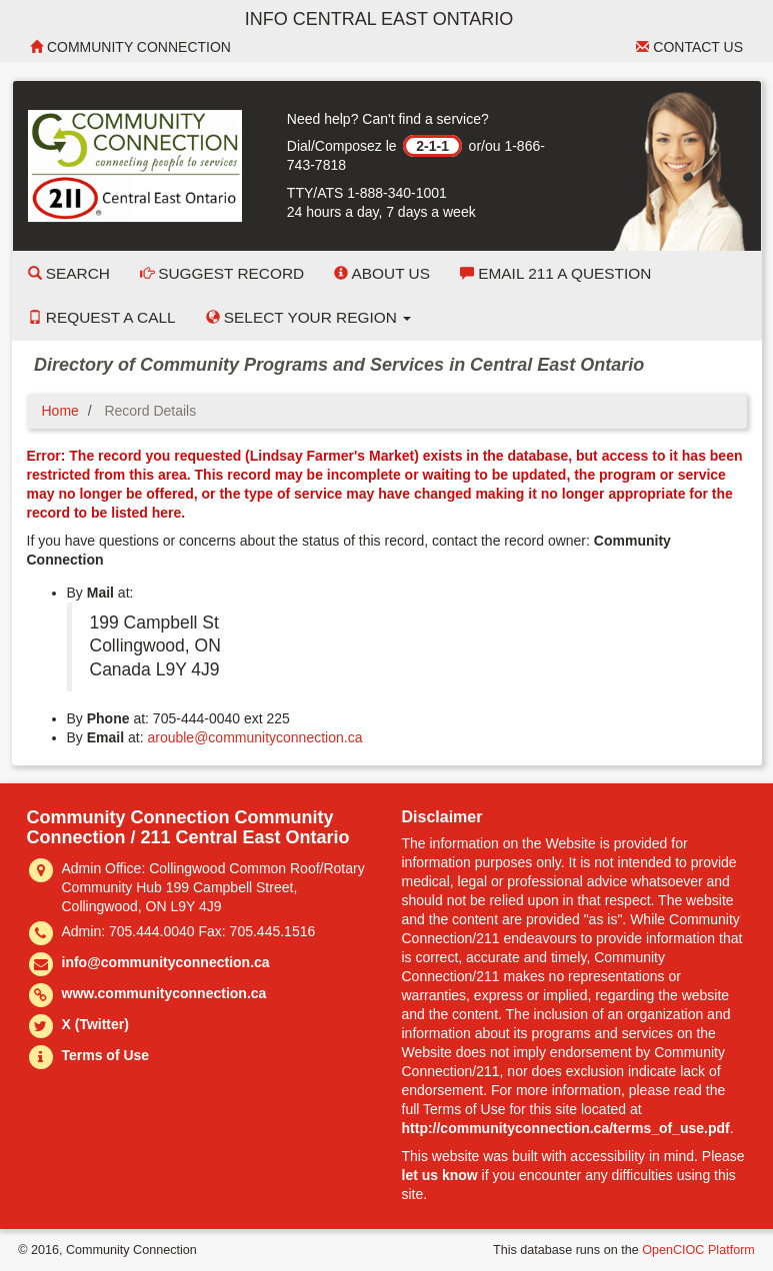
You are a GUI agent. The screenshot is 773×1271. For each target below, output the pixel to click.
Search (69, 273)
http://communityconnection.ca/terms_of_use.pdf (566, 1128)
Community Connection (130, 47)
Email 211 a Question (555, 273)
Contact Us (689, 47)
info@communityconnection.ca (166, 962)
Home (60, 411)
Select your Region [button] (309, 317)
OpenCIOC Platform (698, 1250)
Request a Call (102, 317)
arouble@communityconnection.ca (254, 737)
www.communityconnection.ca (164, 993)
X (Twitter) (95, 1024)
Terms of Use (106, 1055)
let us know (440, 1175)
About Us (382, 273)
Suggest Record (222, 273)
